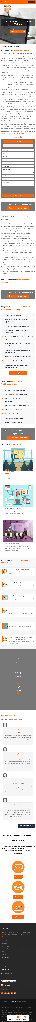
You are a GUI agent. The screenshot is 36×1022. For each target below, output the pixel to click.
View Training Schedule (18, 31)
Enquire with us (18, 916)
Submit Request (18, 195)
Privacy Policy (18, 1003)
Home (2, 46)
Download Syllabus (19, 438)
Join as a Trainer (6, 963)
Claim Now (31, 1)
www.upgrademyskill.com (9, 937)
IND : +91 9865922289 (24, 932)
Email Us (18, 876)
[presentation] (14, 190)
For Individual (18, 141)
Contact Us (4, 954)
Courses (7, 46)
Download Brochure (19, 208)
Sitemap (4, 966)
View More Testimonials (26, 825)
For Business (18, 145)
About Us (4, 943)
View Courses (5, 946)
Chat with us (18, 896)
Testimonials (5, 949)
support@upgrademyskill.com (11, 934)
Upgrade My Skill (14, 1001)
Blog (3, 951)
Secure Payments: (5, 978)
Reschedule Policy (28, 1003)
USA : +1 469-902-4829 (9, 932)
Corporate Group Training (8, 961)
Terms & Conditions (8, 1003)
